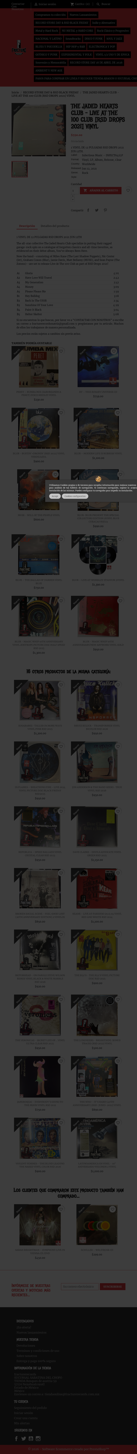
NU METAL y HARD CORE (77, 30)
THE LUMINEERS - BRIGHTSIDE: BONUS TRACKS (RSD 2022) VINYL (97, 1042)
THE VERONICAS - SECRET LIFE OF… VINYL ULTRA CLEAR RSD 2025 (40, 1042)
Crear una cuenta (26, 1418)
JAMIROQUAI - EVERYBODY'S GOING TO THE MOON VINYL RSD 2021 (40, 1103)
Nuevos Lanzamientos (83, 14)
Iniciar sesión (23, 1413)
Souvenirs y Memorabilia (50, 62)
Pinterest (105, 210)
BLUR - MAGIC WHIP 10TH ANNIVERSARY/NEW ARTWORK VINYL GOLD (98, 643)
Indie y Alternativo (103, 22)
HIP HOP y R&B (75, 46)
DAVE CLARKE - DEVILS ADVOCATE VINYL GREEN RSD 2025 (97, 854)
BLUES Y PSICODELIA (48, 46)
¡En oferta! (24, 1327)
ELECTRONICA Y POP (102, 46)
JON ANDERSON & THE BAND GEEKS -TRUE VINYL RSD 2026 (97, 789)
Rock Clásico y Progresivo (113, 30)
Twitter (25, 1438)
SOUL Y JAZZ (114, 38)
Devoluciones (26, 1345)
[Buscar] (110, 3)
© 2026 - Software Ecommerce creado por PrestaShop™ (68, 1449)
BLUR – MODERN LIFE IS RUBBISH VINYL (98, 453)
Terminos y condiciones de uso (38, 1350)
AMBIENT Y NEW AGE (48, 70)
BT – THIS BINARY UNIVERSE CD (98, 391)
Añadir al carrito (100, 190)
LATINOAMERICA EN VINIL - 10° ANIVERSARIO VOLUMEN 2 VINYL (97, 1165)
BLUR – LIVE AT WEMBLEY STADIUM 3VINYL (98, 580)
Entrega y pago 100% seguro (36, 1361)
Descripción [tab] (27, 226)
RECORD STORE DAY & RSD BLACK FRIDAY (61, 22)
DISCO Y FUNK (94, 38)
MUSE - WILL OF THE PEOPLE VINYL (39, 515)
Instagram (42, 1438)
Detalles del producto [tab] (55, 226)
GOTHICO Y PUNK (46, 54)
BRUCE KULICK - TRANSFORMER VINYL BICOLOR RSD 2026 (97, 727)
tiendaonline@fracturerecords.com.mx (72, 1394)
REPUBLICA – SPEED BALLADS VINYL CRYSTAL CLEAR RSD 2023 (40, 854)
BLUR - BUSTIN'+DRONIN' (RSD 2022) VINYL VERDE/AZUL (39, 455)
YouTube (34, 1438)
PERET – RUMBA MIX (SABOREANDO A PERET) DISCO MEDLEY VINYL (38, 393)
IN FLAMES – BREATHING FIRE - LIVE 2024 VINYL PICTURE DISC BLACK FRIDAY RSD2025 (40, 790)
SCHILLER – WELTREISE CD (97, 1249)
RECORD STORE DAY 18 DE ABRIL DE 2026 (96, 62)
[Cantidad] (75, 190)
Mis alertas (22, 1423)
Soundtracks (73, 38)
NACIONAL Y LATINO (48, 38)
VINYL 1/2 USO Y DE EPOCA (112, 54)
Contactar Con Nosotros (18, 6)
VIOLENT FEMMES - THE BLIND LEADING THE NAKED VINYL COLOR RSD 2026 (40, 1165)
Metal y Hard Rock (46, 30)
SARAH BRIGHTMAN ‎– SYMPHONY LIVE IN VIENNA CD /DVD (40, 1251)
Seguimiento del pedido (30, 1408)
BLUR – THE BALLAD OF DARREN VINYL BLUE (39, 582)
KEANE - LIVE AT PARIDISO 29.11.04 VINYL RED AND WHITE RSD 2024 (97, 915)
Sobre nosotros (27, 1356)
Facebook (19, 1438)
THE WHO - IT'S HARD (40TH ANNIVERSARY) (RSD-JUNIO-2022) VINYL (97, 1103)
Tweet (96, 210)
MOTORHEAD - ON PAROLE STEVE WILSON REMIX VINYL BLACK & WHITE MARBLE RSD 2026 (40, 978)
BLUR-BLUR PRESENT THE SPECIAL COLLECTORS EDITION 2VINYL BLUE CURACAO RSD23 (98, 518)
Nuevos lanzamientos (32, 1332)
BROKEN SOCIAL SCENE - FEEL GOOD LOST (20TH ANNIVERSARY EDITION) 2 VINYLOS (40, 915)
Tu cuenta (21, 1402)
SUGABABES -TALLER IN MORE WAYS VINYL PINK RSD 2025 (40, 727)
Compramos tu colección (50, 14)
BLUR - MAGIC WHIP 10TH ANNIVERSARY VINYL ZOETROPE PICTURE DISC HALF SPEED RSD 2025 (39, 645)
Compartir (88, 210)
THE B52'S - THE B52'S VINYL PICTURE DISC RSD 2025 (97, 977)
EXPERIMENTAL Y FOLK (76, 54)
